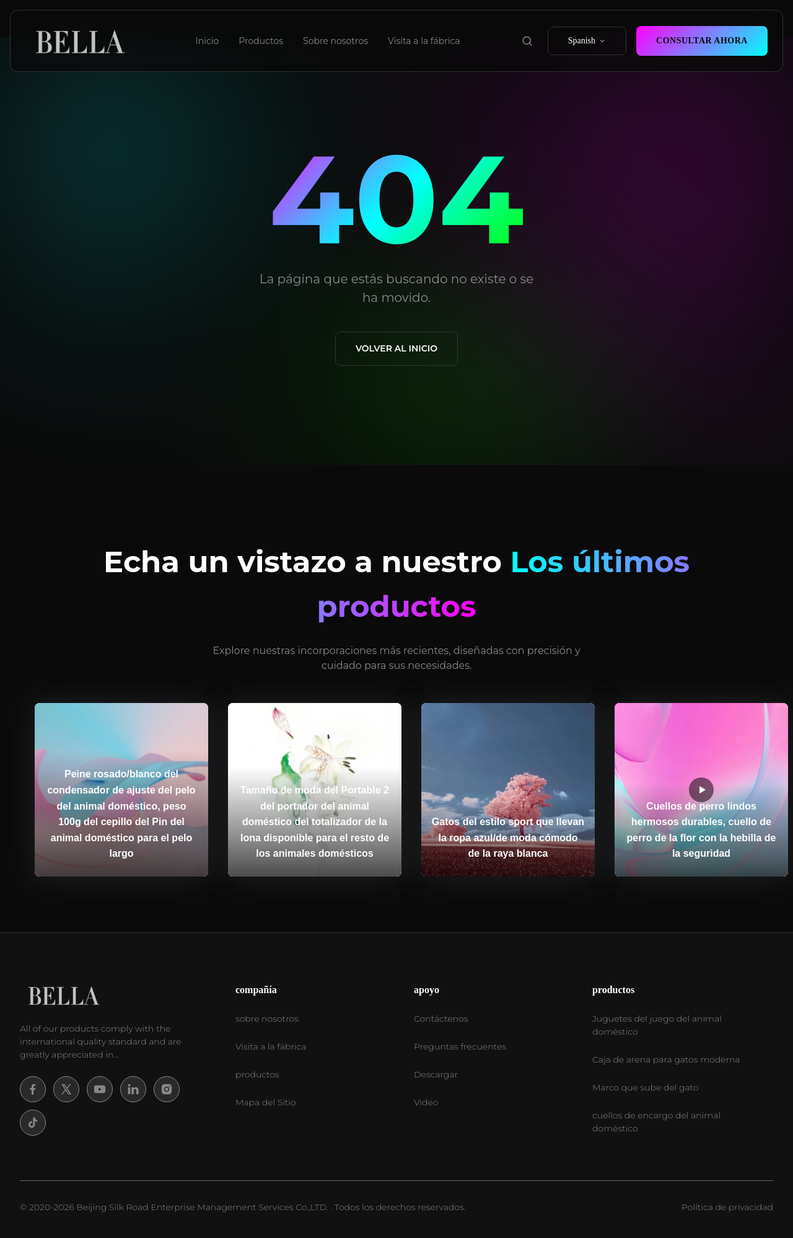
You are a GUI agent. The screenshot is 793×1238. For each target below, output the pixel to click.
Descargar (436, 1074)
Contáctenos (441, 1018)
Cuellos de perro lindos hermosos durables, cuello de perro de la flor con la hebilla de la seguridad (701, 830)
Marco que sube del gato (645, 1087)
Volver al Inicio (396, 348)
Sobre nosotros (335, 40)
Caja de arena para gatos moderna (666, 1059)
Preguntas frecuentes (460, 1046)
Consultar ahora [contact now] (702, 40)
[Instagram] (167, 1089)
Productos (261, 40)
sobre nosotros (267, 1018)
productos (257, 1074)
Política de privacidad (727, 1207)
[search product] (527, 40)
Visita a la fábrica (424, 40)
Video (426, 1102)
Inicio (207, 40)
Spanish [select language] (587, 40)
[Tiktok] (33, 1123)
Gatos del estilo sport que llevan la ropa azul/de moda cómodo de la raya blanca (508, 837)
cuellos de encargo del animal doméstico (656, 1122)
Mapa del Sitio (265, 1102)
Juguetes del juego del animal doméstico (657, 1025)
